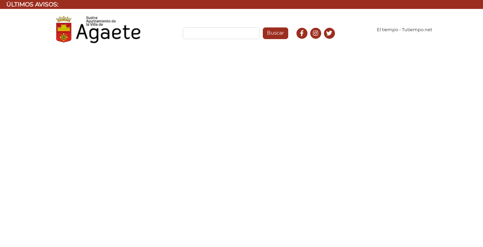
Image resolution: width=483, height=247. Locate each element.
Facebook (305, 40)
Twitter (330, 40)
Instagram (319, 40)
